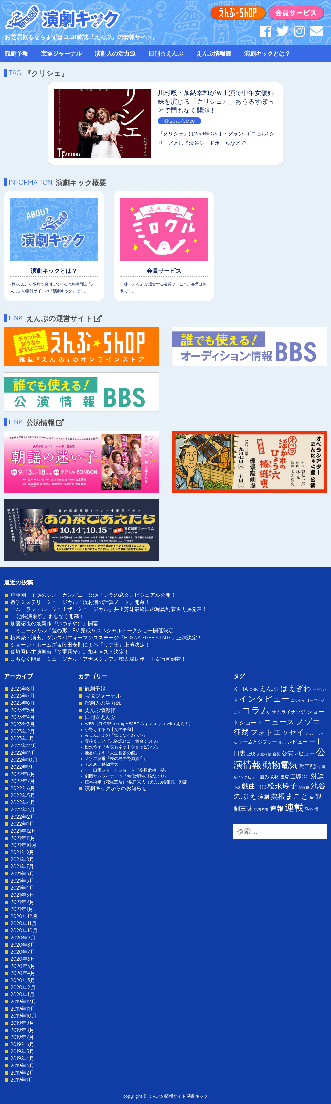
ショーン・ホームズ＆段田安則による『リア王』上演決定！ (80, 644)
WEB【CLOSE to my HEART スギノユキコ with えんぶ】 (139, 723)
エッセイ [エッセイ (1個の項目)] (298, 700)
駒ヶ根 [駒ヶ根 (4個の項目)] (312, 809)
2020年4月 (22, 973)
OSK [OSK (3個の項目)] (254, 689)
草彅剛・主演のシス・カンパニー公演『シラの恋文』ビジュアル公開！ (93, 595)
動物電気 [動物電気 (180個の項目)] (280, 764)
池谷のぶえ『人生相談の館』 (112, 752)
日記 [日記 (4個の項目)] (261, 786)
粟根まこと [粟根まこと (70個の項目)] (290, 796)
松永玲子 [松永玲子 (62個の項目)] (282, 785)
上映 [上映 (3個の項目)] (251, 753)
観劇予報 (16, 53)
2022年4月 (22, 802)
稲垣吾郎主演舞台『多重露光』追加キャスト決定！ (69, 651)
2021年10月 (23, 845)
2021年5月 (22, 880)
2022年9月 (22, 767)
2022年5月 (22, 795)
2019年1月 (21, 1080)
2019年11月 (22, 1008)
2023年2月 (22, 731)
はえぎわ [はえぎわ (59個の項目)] (295, 688)
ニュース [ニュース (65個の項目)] (279, 721)
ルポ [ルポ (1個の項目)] (282, 742)
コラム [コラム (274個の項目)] (256, 710)
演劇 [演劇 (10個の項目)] (263, 796)
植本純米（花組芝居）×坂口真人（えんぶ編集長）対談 (136, 781)
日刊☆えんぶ (165, 53)
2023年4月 (22, 717)
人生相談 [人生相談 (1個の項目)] (264, 754)
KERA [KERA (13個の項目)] (240, 688)
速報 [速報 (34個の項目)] (276, 808)
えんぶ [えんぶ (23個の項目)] (269, 688)
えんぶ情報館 (213, 53)
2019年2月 (22, 1072)
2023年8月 (22, 688)
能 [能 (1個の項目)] (312, 797)
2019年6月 (22, 1044)
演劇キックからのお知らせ (116, 788)
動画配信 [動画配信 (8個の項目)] (309, 766)
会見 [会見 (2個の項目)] (276, 753)
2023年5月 (22, 710)
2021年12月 (23, 831)
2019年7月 (22, 1037)
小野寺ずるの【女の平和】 (110, 729)
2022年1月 (22, 823)
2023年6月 (22, 703)
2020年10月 (23, 930)
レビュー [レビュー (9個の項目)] (297, 741)
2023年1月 (22, 738)
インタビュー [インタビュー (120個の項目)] (264, 698)
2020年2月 (23, 987)
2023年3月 (22, 724)
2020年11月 (23, 923)
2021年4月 (22, 887)
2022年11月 (23, 752)
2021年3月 (22, 895)
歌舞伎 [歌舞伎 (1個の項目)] (304, 787)
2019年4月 (22, 1058)
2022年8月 (22, 774)
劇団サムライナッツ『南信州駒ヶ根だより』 (127, 775)
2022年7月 (22, 781)
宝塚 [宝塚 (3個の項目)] (285, 776)
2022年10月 (23, 759)
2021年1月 (21, 909)
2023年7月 (22, 695)
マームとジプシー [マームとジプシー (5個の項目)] (257, 742)
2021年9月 (22, 852)
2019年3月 (22, 1065)
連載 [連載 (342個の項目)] (294, 807)
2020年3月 (22, 980)
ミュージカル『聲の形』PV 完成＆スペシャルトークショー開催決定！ (94, 630)
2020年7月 (22, 952)
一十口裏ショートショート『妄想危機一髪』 (127, 770)
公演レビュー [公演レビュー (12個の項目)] (298, 753)
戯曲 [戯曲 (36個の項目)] (248, 786)
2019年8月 (22, 1030)
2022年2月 (22, 816)
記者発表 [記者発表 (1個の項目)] (261, 809)
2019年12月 (23, 1001)
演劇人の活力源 (115, 53)
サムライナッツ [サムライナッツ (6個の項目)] (288, 712)
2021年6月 (22, 873)
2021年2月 (22, 902)
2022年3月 (22, 809)
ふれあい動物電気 (101, 764)
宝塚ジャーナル (61, 53)
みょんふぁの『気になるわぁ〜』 (116, 735)
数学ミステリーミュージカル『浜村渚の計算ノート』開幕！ (80, 602)
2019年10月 (23, 1016)
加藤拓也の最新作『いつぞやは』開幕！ (56, 623)
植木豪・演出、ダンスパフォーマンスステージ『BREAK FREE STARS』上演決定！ (106, 637)
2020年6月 (22, 959)
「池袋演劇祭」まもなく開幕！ (47, 616)
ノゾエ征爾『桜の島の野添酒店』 (116, 758)
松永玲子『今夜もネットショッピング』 (122, 746)
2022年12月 (23, 745)
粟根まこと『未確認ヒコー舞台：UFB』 (122, 741)
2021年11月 (22, 838)
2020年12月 (23, 916)
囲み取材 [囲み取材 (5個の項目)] (269, 777)
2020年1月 (22, 994)
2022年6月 (22, 788)
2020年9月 (23, 937)
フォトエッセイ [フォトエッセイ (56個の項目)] (277, 732)
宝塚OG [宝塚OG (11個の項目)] (299, 776)
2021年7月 (22, 866)
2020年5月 (23, 966)
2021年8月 (22, 859)
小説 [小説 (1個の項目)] (236, 787)
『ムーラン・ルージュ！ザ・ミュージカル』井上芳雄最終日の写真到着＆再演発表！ (108, 609)
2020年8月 (22, 944)
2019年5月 (22, 1051)
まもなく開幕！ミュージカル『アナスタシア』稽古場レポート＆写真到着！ (98, 659)
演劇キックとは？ (267, 53)
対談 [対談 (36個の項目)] (317, 776)
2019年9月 (22, 1023)
